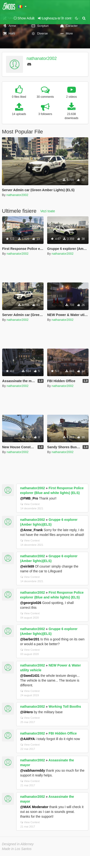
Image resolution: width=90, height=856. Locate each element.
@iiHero (26, 712)
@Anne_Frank (31, 530)
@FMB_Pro (29, 498)
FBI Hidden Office (63, 733)
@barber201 (29, 639)
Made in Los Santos (17, 849)
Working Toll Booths (65, 706)
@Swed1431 (29, 676)
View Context (30, 504)
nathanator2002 (42, 58)
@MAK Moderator (34, 807)
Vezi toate (47, 211)
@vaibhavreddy (32, 770)
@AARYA (27, 739)
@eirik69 (27, 566)
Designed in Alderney (18, 844)
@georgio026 (30, 603)
